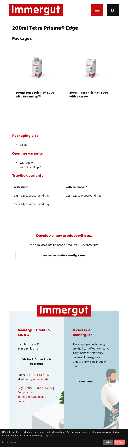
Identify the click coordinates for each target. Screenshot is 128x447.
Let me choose (9, 442)
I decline (108, 442)
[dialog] (64, 438)
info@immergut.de (36, 379)
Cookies (22, 401)
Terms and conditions (31, 397)
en (113, 10)
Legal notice (25, 388)
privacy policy (48, 435)
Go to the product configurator (64, 255)
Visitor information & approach (36, 361)
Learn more (85, 381)
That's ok (119, 442)
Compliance (25, 392)
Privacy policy (43, 388)
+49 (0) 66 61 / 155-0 (39, 375)
